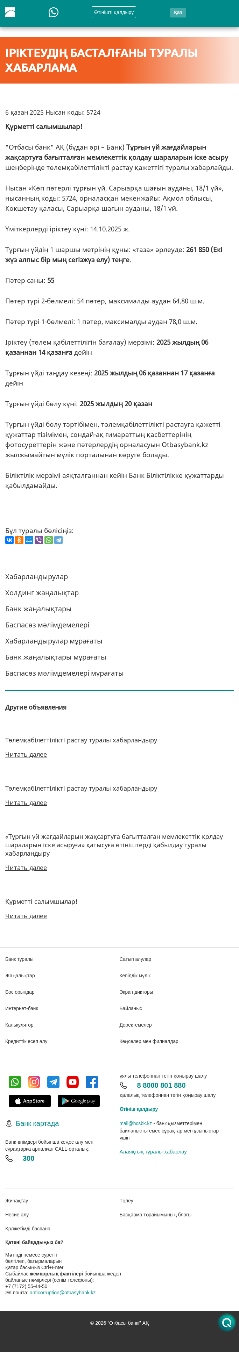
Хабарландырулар (36, 576)
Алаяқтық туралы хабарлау (153, 1149)
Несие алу (17, 1212)
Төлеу (126, 1198)
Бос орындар (20, 991)
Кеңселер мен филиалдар (150, 1039)
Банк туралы (19, 959)
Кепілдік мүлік (135, 975)
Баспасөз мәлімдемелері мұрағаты (64, 673)
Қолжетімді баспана (27, 1226)
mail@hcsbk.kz (136, 1121)
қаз (178, 12)
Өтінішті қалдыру (114, 12)
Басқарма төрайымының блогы (156, 1212)
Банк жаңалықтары (38, 608)
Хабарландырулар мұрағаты (54, 641)
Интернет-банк (21, 1007)
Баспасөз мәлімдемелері (47, 625)
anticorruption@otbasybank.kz (63, 1290)
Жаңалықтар (20, 975)
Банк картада (37, 1121)
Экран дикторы (137, 991)
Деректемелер (136, 1023)
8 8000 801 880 (161, 1083)
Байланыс (131, 1007)
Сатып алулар (136, 959)
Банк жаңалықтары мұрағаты (55, 657)
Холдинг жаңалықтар (42, 592)
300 (28, 1156)
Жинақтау (16, 1198)
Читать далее (26, 754)
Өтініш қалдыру (139, 1107)
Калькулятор (19, 1023)
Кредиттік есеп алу (26, 1039)
